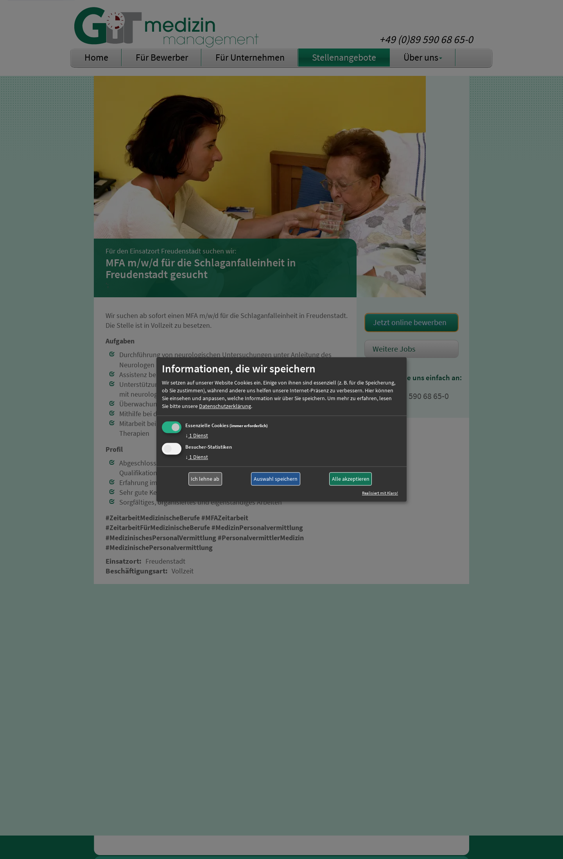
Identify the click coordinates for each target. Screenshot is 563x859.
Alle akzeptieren (350, 478)
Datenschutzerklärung (225, 406)
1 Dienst (196, 435)
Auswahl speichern (276, 478)
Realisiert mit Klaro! (380, 493)
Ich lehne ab (205, 478)
